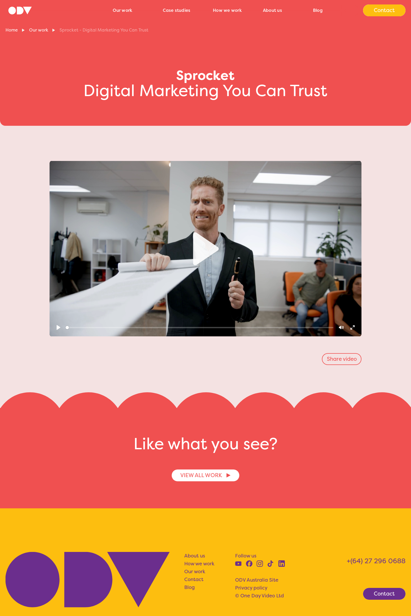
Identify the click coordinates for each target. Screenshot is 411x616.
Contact (193, 579)
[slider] (199, 327)
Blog (318, 10)
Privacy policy (251, 587)
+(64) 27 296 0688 (376, 560)
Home (12, 30)
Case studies (176, 10)
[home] (56, 10)
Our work (122, 10)
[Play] (58, 327)
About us (272, 10)
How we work (227, 10)
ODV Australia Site (256, 580)
